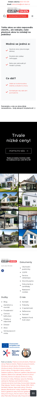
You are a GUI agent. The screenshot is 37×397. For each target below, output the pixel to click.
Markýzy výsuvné (20, 376)
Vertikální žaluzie (7, 384)
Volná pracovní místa (9, 329)
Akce (5, 325)
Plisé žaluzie (5, 382)
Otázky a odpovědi (7, 317)
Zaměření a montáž (8, 303)
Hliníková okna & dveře (9, 363)
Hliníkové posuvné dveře (22, 365)
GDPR (24, 269)
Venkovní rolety (26, 374)
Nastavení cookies (26, 288)
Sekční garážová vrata (9, 389)
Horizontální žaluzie (28, 380)
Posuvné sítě (26, 393)
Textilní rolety (15, 382)
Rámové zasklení (20, 369)
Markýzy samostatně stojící (18, 378)
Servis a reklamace (26, 274)
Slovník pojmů (28, 278)
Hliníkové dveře (6, 365)
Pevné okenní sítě (20, 391)
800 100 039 (24, 2)
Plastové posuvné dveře (25, 361)
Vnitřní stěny (5, 367)
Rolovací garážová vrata (25, 389)
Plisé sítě (7, 393)
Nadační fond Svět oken (27, 316)
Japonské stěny (19, 384)
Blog (5, 299)
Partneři (25, 311)
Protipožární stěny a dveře (20, 367)
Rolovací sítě (16, 393)
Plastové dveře (11, 361)
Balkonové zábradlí (15, 372)
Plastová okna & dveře (20, 359)
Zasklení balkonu (7, 369)
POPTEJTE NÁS (18, 151)
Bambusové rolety (13, 386)
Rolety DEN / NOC (27, 382)
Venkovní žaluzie (14, 374)
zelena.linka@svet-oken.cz (21, 4)
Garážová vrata (26, 386)
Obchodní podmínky (26, 265)
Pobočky (25, 302)
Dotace (6, 322)
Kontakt (25, 299)
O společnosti (27, 305)
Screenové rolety (7, 376)
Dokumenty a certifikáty (27, 282)
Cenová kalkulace (7, 312)
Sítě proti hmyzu (7, 391)
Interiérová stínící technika (10, 380)
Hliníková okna (23, 363)
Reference (26, 308)
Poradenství (8, 307)
